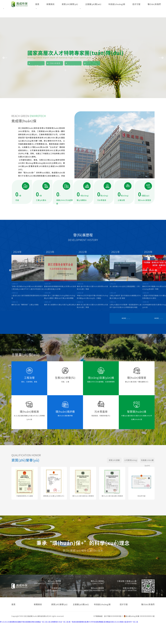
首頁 (37, 4)
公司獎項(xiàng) (130, 460)
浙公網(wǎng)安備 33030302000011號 (139, 616)
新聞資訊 (50, 4)
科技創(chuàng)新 (117, 4)
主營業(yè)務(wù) (93, 4)
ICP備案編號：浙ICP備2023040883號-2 (108, 616)
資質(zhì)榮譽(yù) (70, 4)
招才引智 (136, 4)
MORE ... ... (126, 318)
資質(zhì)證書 (114, 460)
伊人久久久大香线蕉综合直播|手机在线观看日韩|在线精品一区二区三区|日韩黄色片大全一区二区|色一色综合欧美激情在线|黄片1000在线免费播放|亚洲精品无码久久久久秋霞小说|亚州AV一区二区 (69, 622)
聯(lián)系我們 (154, 4)
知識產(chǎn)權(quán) (147, 461)
